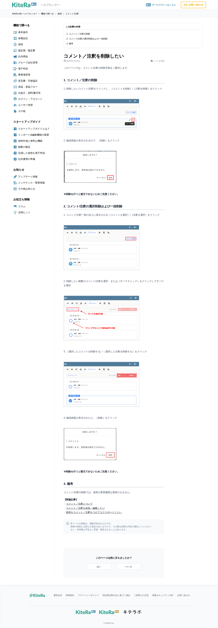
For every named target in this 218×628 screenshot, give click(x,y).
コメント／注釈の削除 (79, 34)
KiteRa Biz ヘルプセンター (24, 13)
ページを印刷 (157, 61)
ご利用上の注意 (141, 595)
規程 (60, 13)
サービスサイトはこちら (161, 4)
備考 (71, 43)
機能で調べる (47, 13)
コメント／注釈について (79, 504)
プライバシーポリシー (88, 595)
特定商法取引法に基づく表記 (116, 595)
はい (99, 566)
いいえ (128, 566)
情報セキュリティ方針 (162, 595)
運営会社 (58, 595)
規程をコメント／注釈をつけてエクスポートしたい (94, 512)
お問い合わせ (193, 5)
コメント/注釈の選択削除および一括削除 (88, 38)
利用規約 (70, 595)
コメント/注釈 (72, 13)
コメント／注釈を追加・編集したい (85, 508)
